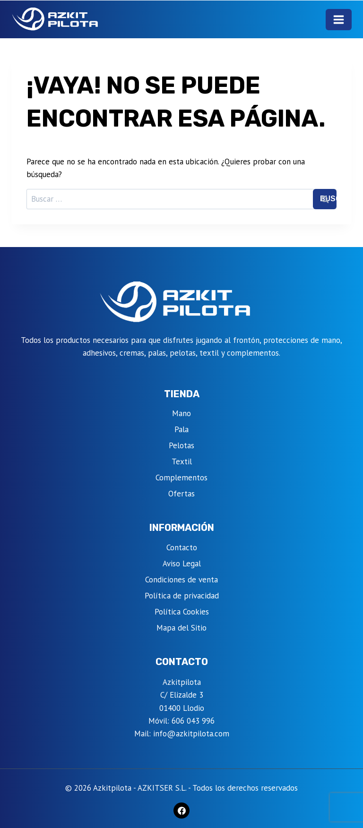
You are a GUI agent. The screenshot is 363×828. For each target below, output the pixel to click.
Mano (181, 413)
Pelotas (181, 445)
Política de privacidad (182, 595)
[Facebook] (181, 810)
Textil (182, 461)
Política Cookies (182, 611)
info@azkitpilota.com (191, 733)
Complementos (181, 477)
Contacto (181, 547)
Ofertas (181, 493)
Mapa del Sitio (181, 628)
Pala (181, 429)
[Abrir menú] (339, 19)
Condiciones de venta (181, 579)
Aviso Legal (182, 563)
